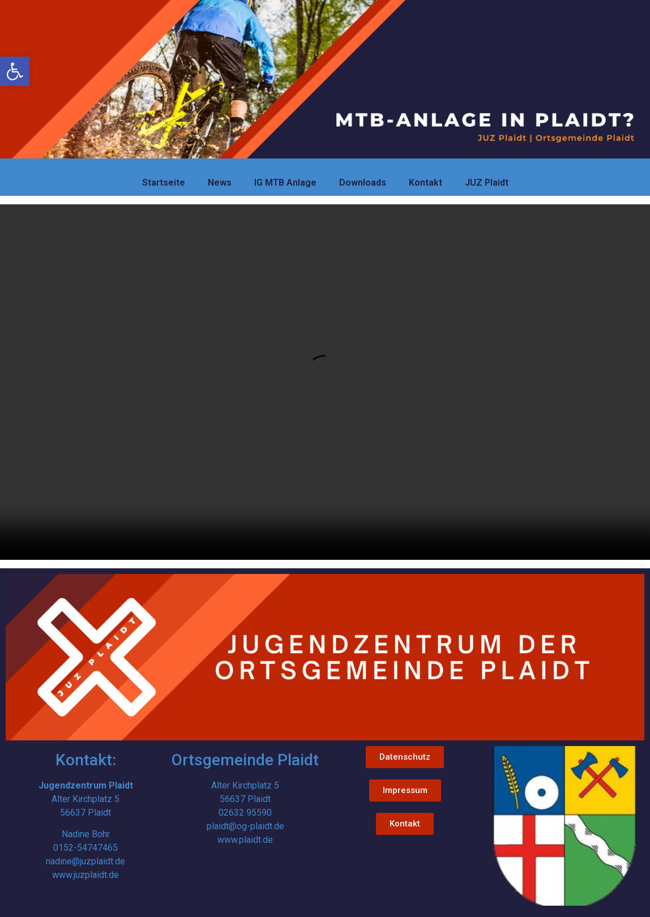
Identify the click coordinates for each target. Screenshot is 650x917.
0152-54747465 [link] (85, 847)
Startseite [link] (163, 182)
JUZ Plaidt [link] (486, 182)
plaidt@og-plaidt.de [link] (245, 826)
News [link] (220, 182)
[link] (14, 71)
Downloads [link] (362, 182)
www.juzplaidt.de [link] (85, 874)
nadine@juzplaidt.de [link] (85, 861)
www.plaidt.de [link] (245, 839)
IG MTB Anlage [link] (285, 182)
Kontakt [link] (425, 182)
